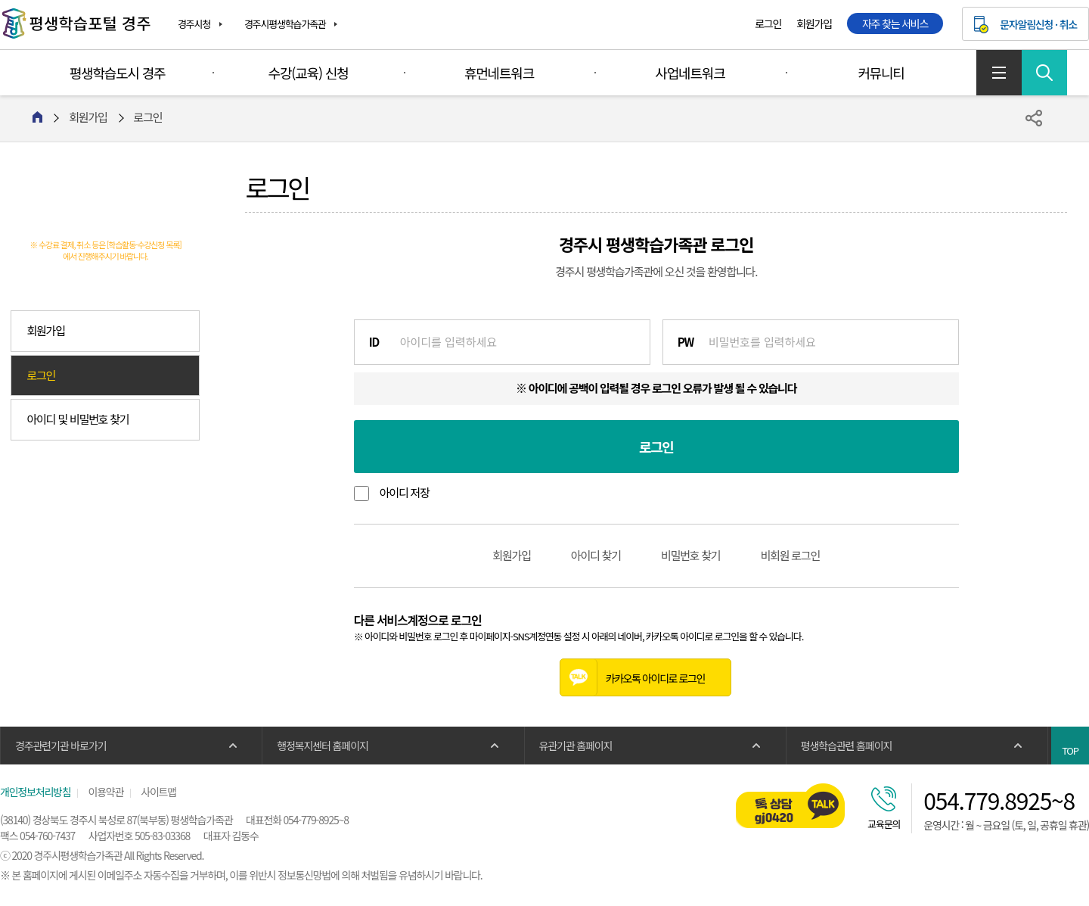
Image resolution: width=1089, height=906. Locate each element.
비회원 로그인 (790, 555)
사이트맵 (999, 72)
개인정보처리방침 (35, 791)
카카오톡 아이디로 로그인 (632, 677)
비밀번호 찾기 (691, 555)
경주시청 (194, 24)
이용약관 (105, 791)
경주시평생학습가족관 (285, 24)
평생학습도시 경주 (118, 73)
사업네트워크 (689, 73)
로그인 (768, 23)
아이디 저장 (405, 492)
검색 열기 (1044, 72)
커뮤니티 (881, 73)
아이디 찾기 (596, 555)
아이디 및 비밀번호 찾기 (77, 419)
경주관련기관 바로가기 (60, 745)
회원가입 (814, 23)
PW (685, 342)
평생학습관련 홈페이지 (846, 745)
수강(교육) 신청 (308, 73)
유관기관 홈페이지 (576, 745)
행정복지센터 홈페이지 (322, 745)
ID (374, 342)
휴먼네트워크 (499, 73)
